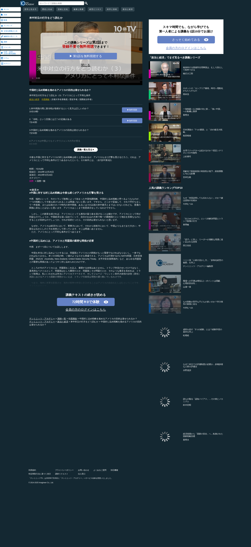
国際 (31, 181)
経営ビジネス (95, 9)
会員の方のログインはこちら (86, 309)
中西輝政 (46, 99)
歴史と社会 (47, 9)
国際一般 (41, 181)
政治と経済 (128, 9)
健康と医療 (79, 9)
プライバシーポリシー (64, 470)
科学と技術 (112, 9)
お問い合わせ (83, 470)
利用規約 (32, 470)
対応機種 (114, 470)
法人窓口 (81, 474)
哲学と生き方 (31, 9)
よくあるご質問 (99, 470)
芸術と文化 (63, 9)
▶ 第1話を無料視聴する (85, 56)
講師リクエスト (61, 474)
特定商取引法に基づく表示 (40, 474)
